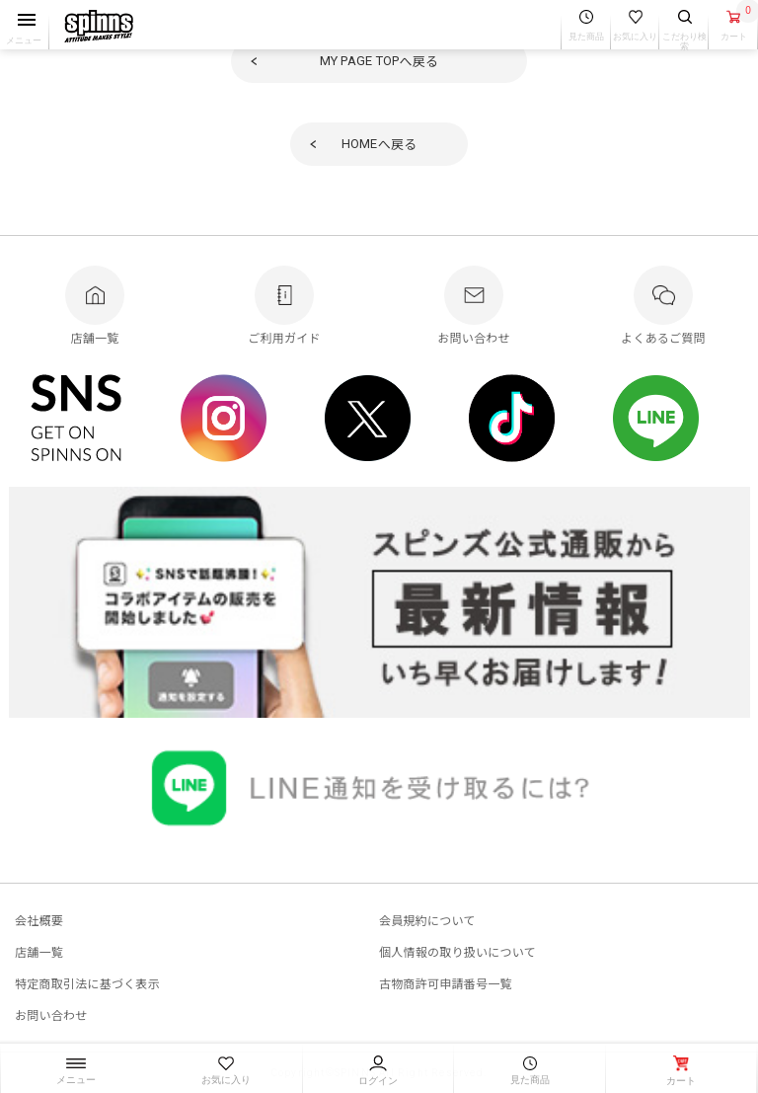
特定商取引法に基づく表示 (87, 983)
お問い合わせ (51, 1014)
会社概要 (39, 919)
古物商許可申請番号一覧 (445, 983)
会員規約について (427, 919)
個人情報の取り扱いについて (457, 951)
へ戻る (379, 60)
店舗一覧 (39, 951)
